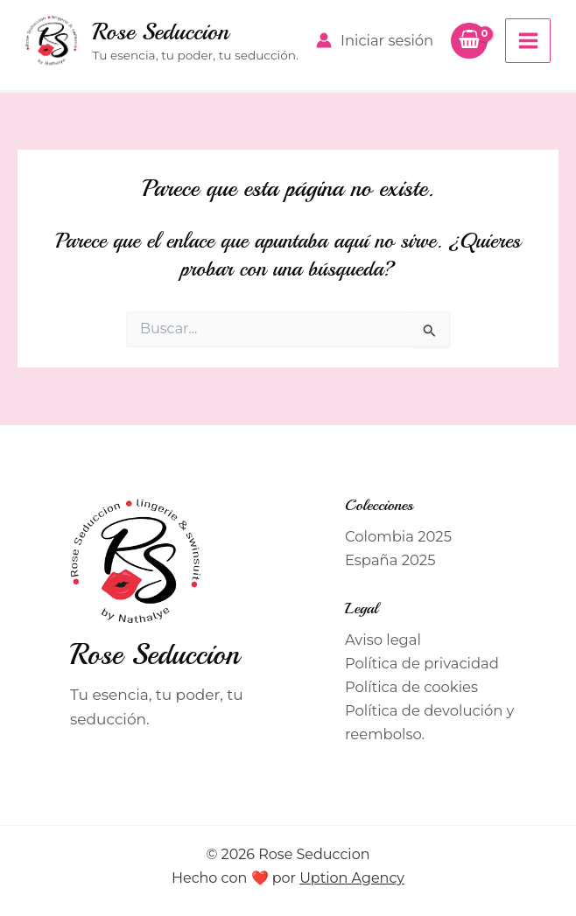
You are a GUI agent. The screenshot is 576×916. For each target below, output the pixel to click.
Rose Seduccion (160, 31)
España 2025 (390, 560)
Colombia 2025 (398, 536)
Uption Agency (351, 878)
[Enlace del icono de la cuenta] (374, 40)
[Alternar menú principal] (528, 41)
